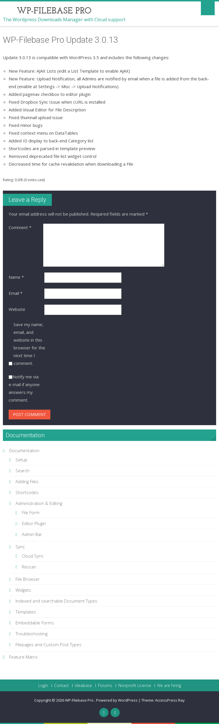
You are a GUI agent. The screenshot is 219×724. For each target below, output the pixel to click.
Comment (20, 227)
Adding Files (27, 481)
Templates (26, 612)
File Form (30, 512)
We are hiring (169, 685)
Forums (105, 685)
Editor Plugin (34, 523)
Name (16, 277)
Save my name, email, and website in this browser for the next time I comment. (29, 344)
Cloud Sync (32, 556)
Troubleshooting (31, 633)
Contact (61, 685)
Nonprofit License (134, 685)
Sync (20, 546)
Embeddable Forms (35, 623)
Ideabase (83, 685)
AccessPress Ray (170, 700)
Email (15, 293)
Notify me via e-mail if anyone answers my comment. (24, 388)
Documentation (24, 450)
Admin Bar (32, 534)
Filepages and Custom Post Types (48, 644)
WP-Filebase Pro (79, 700)
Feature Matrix (23, 657)
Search (22, 470)
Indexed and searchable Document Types (56, 601)
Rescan (29, 567)
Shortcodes (27, 492)
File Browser (28, 579)
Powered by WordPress (117, 700)
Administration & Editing (39, 503)
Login (43, 685)
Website (17, 309)
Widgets (23, 590)
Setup (21, 459)
